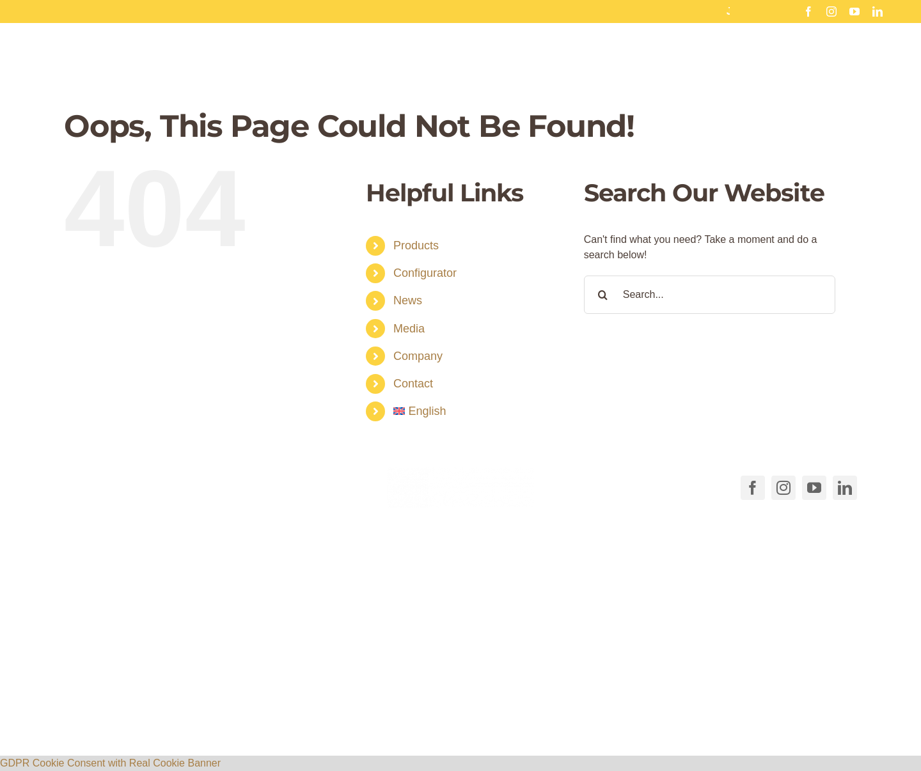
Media (409, 328)
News (407, 300)
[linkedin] (877, 11)
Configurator (425, 273)
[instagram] (831, 11)
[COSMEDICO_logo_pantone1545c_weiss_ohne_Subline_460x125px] (460, 472)
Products (416, 245)
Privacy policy (676, 711)
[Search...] (709, 295)
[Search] (603, 295)
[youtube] (854, 11)
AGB (519, 711)
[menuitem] (479, 411)
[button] (326, 686)
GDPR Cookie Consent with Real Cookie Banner (110, 763)
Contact (413, 383)
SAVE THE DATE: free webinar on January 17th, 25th (715, 11)
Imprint (732, 711)
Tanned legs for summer (407, 11)
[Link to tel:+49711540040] (82, 484)
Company (418, 356)
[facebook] (808, 11)
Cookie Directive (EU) (588, 711)
